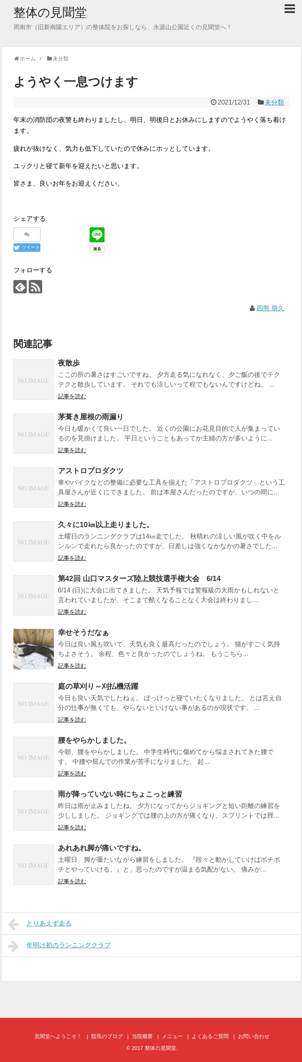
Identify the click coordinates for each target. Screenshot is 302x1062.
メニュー (172, 1036)
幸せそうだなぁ (83, 632)
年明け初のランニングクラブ (59, 946)
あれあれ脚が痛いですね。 (102, 848)
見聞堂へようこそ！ (58, 1036)
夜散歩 (69, 363)
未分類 (274, 102)
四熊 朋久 (270, 308)
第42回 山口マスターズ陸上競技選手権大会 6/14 (139, 579)
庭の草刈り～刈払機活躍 (98, 686)
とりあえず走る (40, 924)
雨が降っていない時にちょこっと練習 (120, 794)
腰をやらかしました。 (94, 740)
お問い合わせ (254, 1036)
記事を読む (72, 396)
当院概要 (142, 1036)
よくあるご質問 (210, 1036)
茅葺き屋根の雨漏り (91, 417)
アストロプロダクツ (91, 471)
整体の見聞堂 (50, 12)
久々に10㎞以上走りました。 (106, 525)
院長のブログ (107, 1036)
